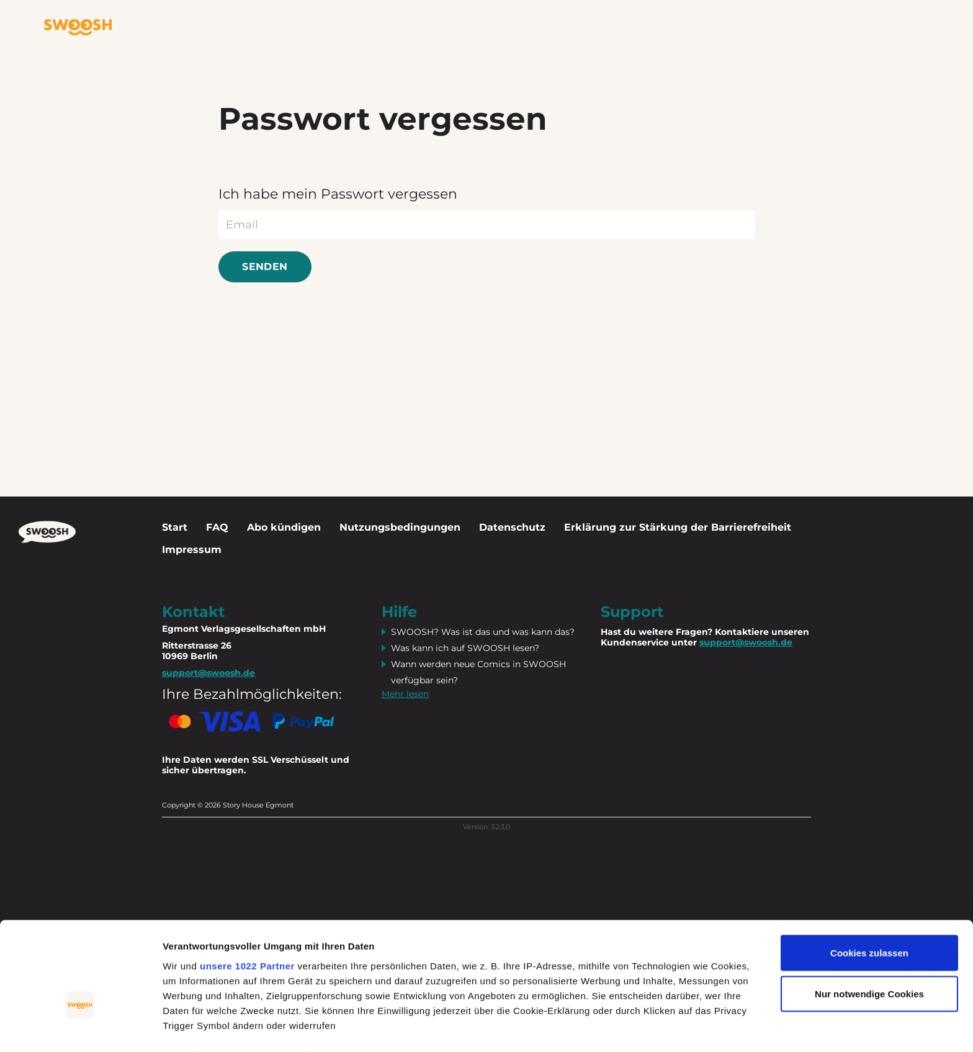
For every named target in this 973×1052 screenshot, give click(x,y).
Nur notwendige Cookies (869, 919)
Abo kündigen (284, 527)
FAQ (217, 527)
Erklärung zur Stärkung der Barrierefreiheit (677, 527)
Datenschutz (512, 527)
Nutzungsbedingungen (399, 527)
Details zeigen (194, 1027)
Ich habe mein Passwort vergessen (337, 194)
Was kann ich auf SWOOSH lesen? (465, 648)
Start (174, 527)
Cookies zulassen (869, 878)
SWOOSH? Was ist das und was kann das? (483, 631)
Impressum (192, 549)
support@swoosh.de (745, 642)
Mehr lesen (405, 693)
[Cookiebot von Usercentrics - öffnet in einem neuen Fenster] (80, 1027)
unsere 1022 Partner (247, 890)
